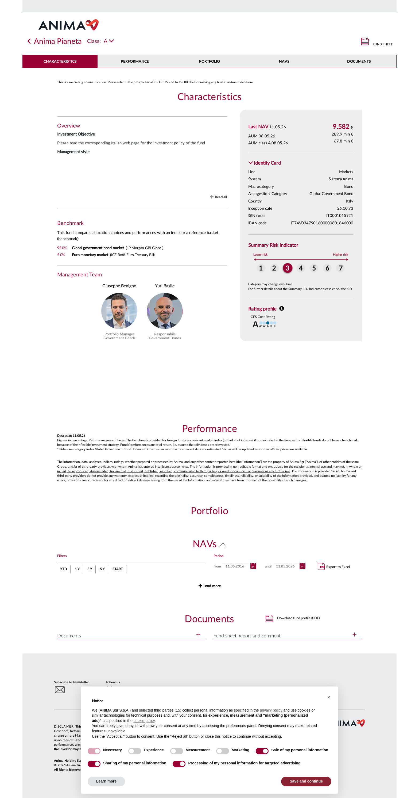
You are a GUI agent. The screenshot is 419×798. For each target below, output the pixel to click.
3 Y (89, 569)
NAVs (284, 61)
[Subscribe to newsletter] (60, 689)
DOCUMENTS (359, 61)
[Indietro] (29, 41)
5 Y (102, 569)
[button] (264, 163)
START (117, 569)
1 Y (77, 569)
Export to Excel (334, 566)
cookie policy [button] (144, 720)
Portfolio (209, 61)
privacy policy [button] (271, 710)
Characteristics (60, 61)
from (217, 566)
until (268, 566)
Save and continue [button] (306, 781)
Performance (135, 61)
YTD (63, 569)
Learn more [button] (106, 781)
